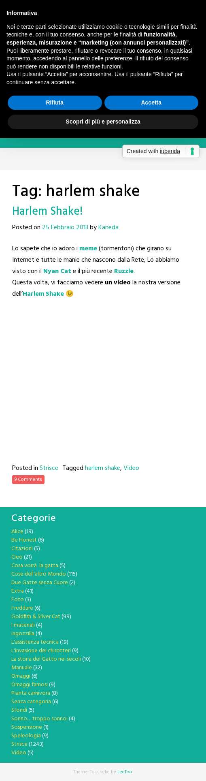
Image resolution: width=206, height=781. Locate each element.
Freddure (22, 608)
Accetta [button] (151, 102)
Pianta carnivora (30, 693)
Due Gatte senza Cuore (39, 582)
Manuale (21, 667)
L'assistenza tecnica (35, 642)
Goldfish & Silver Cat (35, 616)
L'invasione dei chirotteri (41, 650)
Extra (17, 591)
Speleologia (26, 735)
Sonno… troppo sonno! (39, 718)
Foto (17, 599)
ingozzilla (22, 633)
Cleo (17, 557)
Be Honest (24, 540)
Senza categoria (31, 701)
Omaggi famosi (29, 684)
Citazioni (22, 548)
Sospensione (26, 727)
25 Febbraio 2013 (65, 227)
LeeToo (124, 772)
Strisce (49, 468)
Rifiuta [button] (55, 102)
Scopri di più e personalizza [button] (103, 121)
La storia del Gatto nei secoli (46, 659)
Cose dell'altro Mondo (38, 574)
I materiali (23, 625)
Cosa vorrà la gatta (34, 565)
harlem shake (102, 468)
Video (131, 468)
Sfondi (19, 710)
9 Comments (28, 480)
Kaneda (108, 227)
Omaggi (20, 676)
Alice (17, 531)
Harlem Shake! (47, 212)
